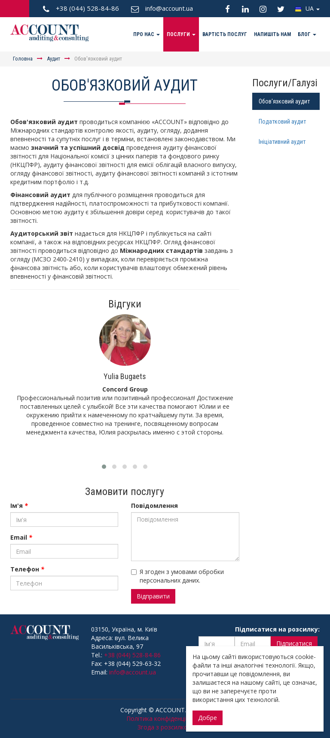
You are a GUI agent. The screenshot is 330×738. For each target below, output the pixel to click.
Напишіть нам (272, 34)
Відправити (153, 596)
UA (307, 8)
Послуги (181, 34)
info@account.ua (132, 672)
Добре (207, 718)
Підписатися (294, 643)
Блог (307, 34)
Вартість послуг (224, 34)
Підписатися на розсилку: (277, 629)
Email (21, 537)
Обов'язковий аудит (284, 101)
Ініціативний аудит (282, 141)
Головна (23, 58)
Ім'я (19, 505)
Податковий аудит (282, 121)
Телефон (27, 569)
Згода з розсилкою (165, 727)
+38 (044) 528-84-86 (132, 655)
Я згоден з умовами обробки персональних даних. (177, 576)
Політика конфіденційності (165, 718)
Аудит (53, 58)
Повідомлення (154, 505)
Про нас (146, 34)
